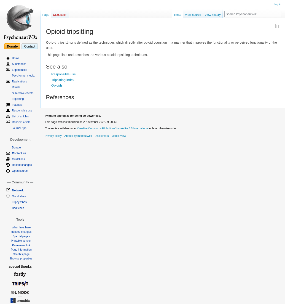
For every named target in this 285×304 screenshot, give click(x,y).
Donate (12, 46)
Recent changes (22, 165)
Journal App (19, 128)
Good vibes (19, 196)
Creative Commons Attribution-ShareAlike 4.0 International (112, 128)
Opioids (56, 85)
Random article (21, 122)
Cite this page (21, 254)
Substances (19, 64)
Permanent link (21, 245)
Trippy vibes (19, 202)
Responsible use (63, 74)
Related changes (21, 231)
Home (15, 58)
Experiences (19, 69)
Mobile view (118, 135)
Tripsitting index (62, 80)
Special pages (21, 236)
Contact (29, 46)
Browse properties (21, 258)
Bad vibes (18, 208)
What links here (21, 227)
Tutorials (17, 104)
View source (193, 14)
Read (177, 14)
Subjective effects (22, 93)
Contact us (19, 153)
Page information (21, 249)
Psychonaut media (23, 75)
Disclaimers (101, 135)
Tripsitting (18, 98)
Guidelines (18, 159)
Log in (277, 4)
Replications (19, 81)
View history (213, 14)
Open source (20, 170)
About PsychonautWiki (78, 135)
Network (18, 190)
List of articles (20, 116)
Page (45, 14)
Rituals (16, 87)
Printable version (21, 240)
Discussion (60, 14)
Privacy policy (53, 135)
